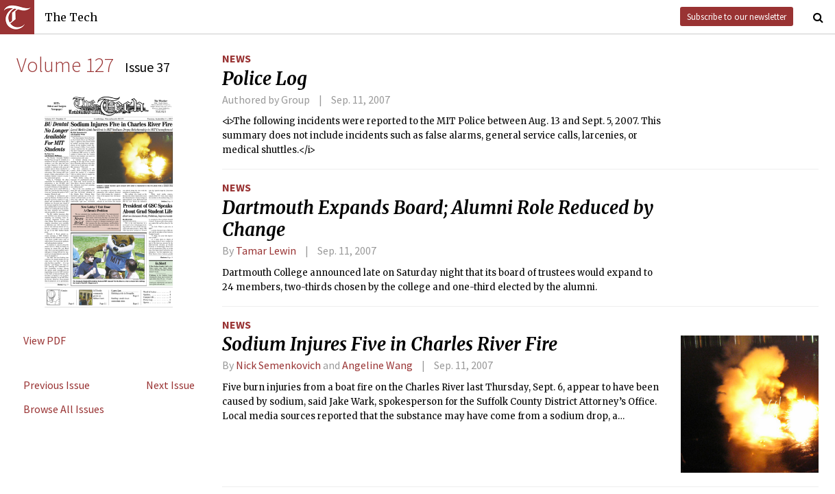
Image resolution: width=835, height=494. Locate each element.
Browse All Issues (63, 409)
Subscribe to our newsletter (736, 16)
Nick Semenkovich (278, 365)
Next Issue (170, 385)
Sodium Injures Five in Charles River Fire (389, 344)
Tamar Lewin (266, 250)
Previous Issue (56, 385)
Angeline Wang (377, 365)
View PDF (44, 340)
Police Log (264, 79)
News (236, 58)
